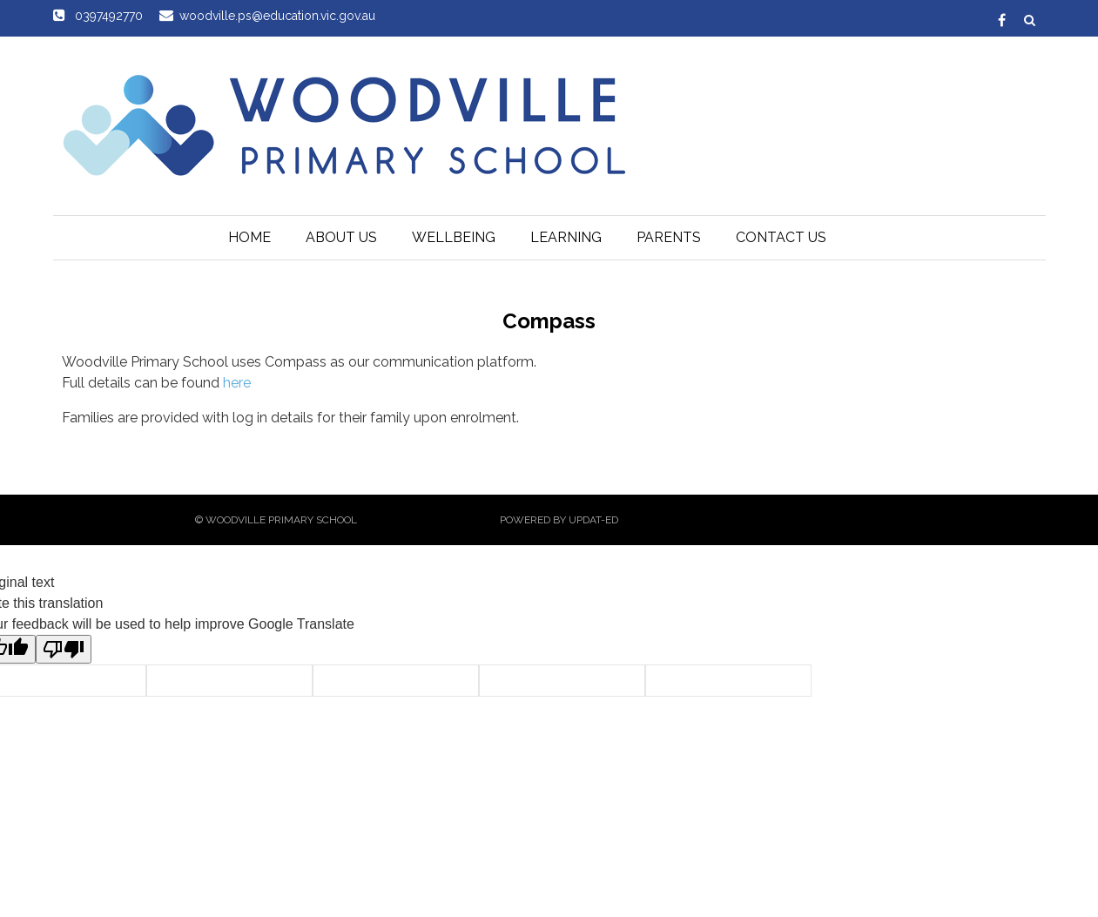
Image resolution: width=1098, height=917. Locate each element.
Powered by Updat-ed (559, 520)
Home (249, 237)
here (237, 382)
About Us (341, 237)
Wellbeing (453, 237)
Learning (566, 237)
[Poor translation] (63, 649)
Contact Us (781, 237)
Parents (669, 237)
